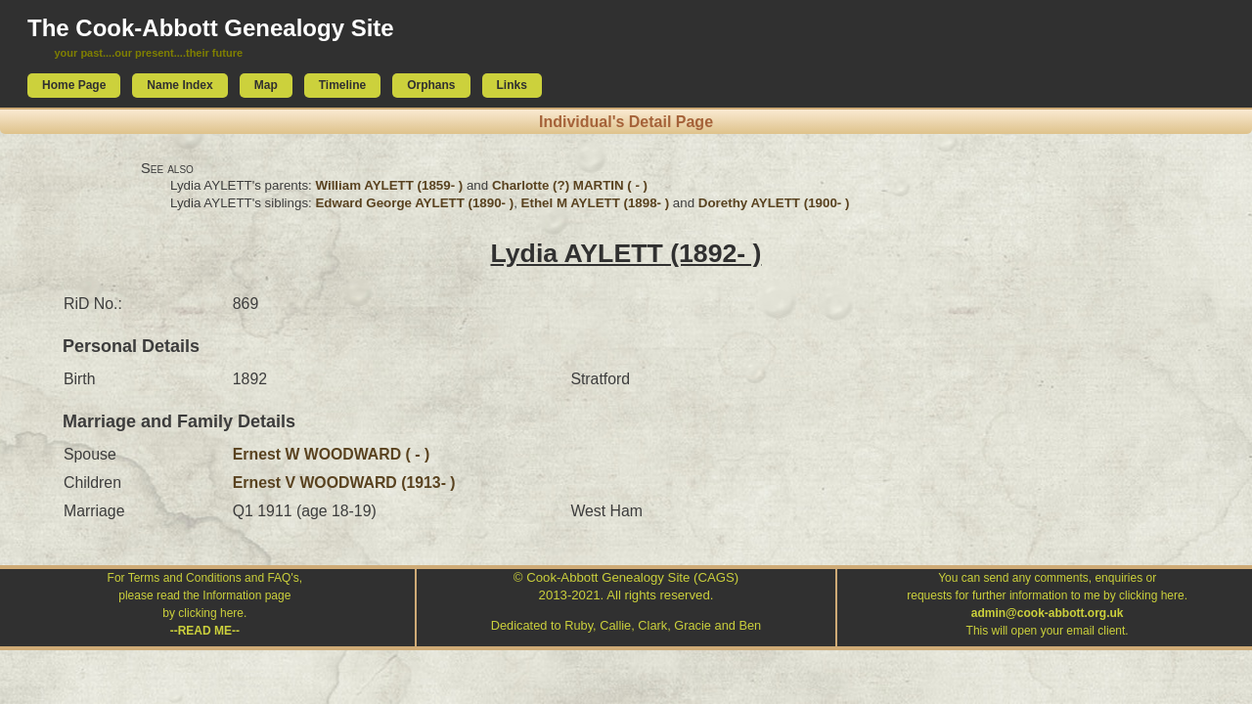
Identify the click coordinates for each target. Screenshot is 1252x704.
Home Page (74, 85)
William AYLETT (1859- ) (389, 185)
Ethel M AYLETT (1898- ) (595, 203)
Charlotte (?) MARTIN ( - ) (570, 185)
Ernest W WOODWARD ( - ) (331, 454)
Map (266, 85)
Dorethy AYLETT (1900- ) (774, 203)
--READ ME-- (205, 631)
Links (512, 85)
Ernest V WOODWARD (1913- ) (344, 482)
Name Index (179, 85)
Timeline (342, 85)
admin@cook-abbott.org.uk (1047, 613)
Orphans (431, 85)
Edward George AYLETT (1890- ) (414, 203)
